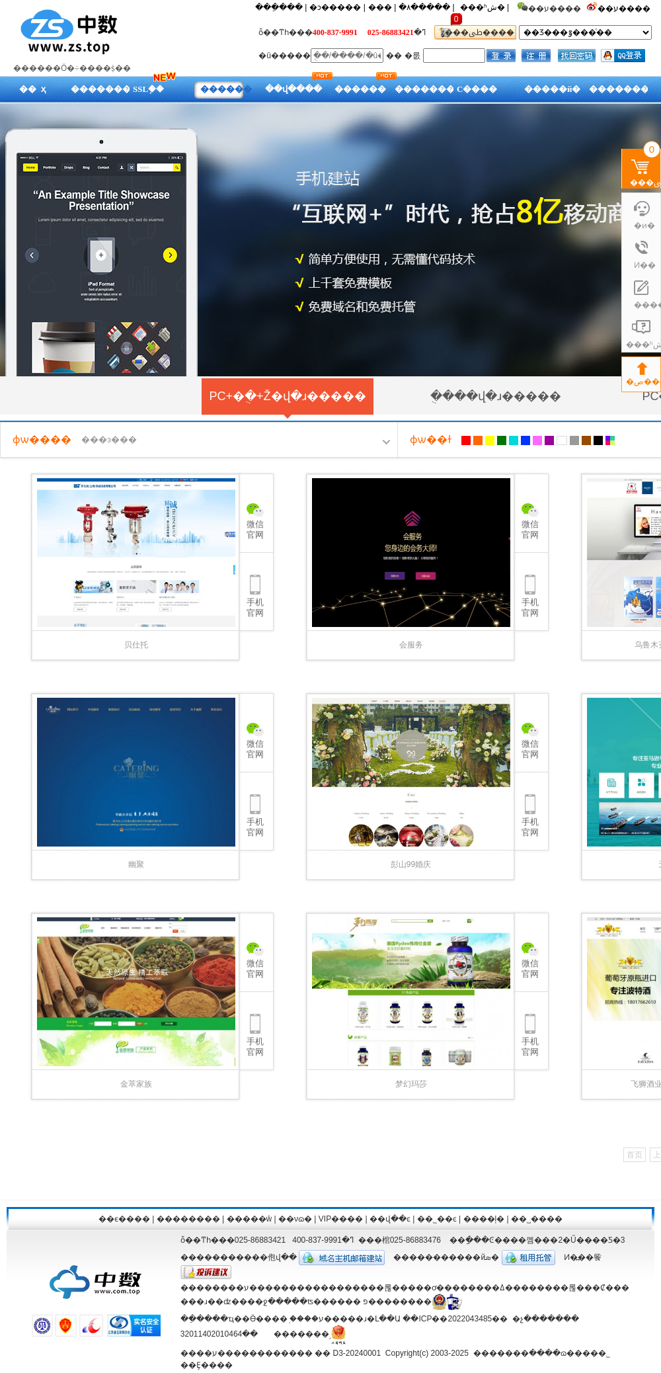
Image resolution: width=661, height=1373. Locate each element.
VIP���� (341, 1219)
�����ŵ (249, 1219)
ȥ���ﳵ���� (475, 32)
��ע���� (625, 8)
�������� (188, 1219)
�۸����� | (426, 7)
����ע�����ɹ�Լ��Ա (345, 1318)
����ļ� (484, 1219)
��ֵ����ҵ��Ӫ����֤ (234, 1318)
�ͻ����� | (337, 7)
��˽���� (537, 1219)
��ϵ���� (124, 1219)
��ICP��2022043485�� (455, 1318)
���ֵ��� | (281, 7)
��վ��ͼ (389, 1219)
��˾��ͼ (437, 1219)
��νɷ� (295, 1219)
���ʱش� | (484, 7)
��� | (382, 7)
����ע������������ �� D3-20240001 (280, 1353)
